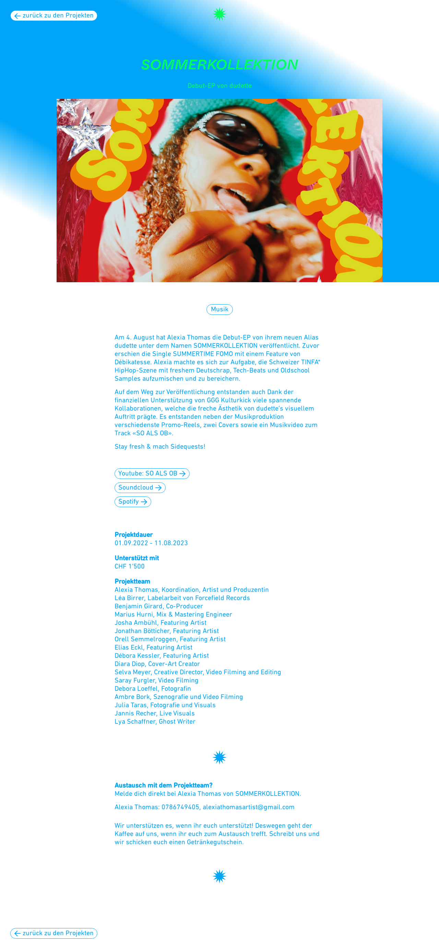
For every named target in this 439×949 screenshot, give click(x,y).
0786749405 (180, 807)
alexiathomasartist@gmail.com (249, 807)
